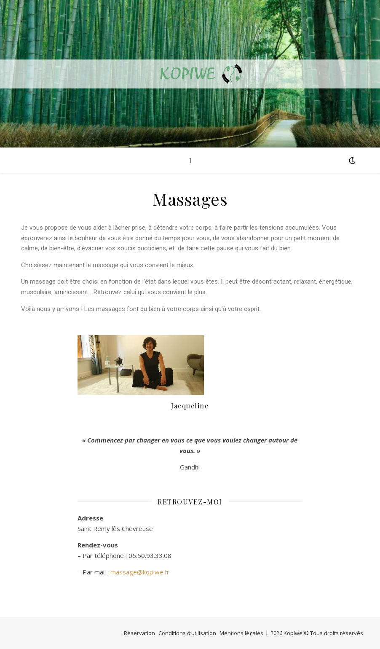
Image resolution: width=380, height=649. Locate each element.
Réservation (139, 633)
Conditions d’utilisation (187, 633)
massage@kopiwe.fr (139, 572)
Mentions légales (241, 633)
